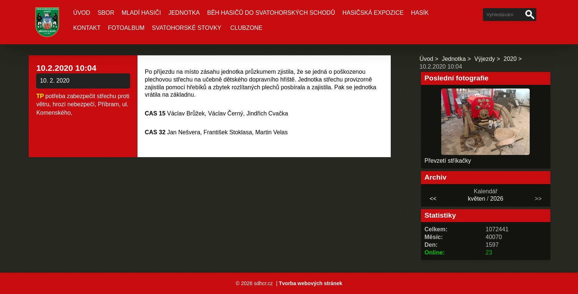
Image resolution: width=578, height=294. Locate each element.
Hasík (420, 13)
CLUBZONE (246, 28)
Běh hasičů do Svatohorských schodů (271, 13)
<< (432, 199)
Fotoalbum (126, 28)
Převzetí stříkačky (448, 161)
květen (476, 199)
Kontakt (86, 28)
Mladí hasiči (141, 13)
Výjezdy (484, 59)
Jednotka (184, 13)
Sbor (106, 13)
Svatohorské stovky (186, 28)
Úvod (81, 13)
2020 (510, 59)
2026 (497, 199)
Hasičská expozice (373, 13)
